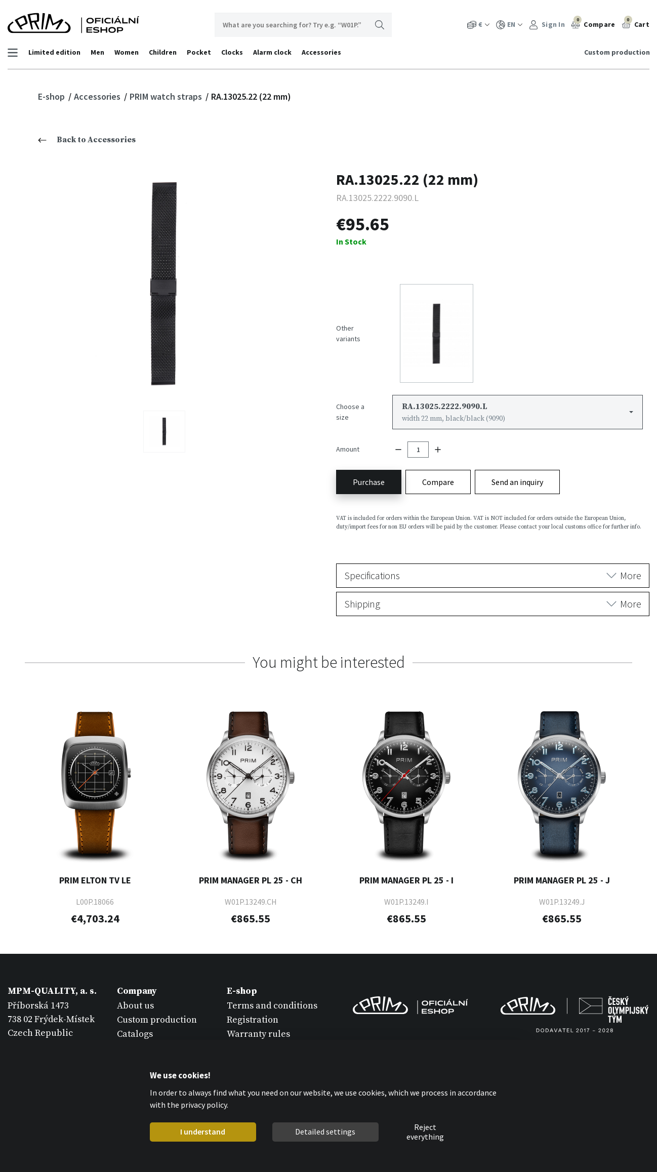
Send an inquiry (517, 477)
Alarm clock (273, 52)
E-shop (52, 96)
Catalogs (135, 1029)
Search (379, 24)
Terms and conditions (272, 1000)
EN (509, 24)
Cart (636, 23)
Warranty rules (258, 1029)
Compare (593, 23)
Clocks (232, 52)
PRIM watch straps (167, 96)
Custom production (616, 52)
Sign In (547, 24)
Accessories (322, 52)
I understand (202, 1131)
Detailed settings (325, 1131)
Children (163, 52)
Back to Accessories (87, 140)
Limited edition (55, 52)
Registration (252, 1015)
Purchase (369, 477)
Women (127, 52)
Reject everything (425, 1132)
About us (135, 1000)
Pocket (199, 52)
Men (98, 52)
